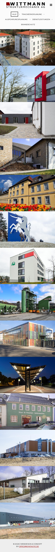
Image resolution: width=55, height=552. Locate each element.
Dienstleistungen (41, 19)
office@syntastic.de (29, 546)
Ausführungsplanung (16, 19)
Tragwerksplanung (32, 14)
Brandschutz (28, 24)
